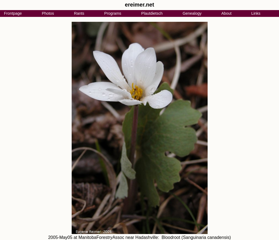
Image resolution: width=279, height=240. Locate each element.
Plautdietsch (151, 13)
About (226, 13)
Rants (79, 13)
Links (255, 13)
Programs (112, 13)
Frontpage (13, 13)
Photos (48, 13)
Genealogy (192, 13)
